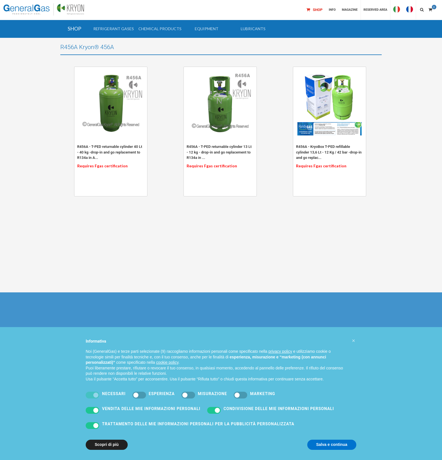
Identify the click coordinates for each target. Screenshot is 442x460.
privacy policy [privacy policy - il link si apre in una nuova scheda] (280, 362)
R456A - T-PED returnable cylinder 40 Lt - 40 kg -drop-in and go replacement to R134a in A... (109, 152)
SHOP (74, 28)
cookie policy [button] (167, 373)
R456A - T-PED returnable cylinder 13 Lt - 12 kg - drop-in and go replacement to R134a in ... (219, 152)
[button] (113, 28)
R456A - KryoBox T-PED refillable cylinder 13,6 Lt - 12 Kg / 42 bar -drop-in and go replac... (329, 152)
